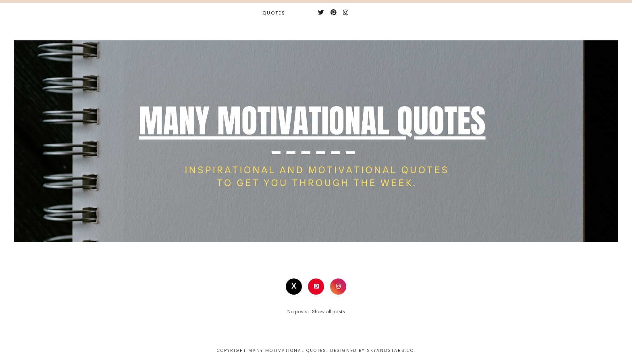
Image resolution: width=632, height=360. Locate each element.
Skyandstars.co (390, 350)
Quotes (273, 13)
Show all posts (328, 311)
